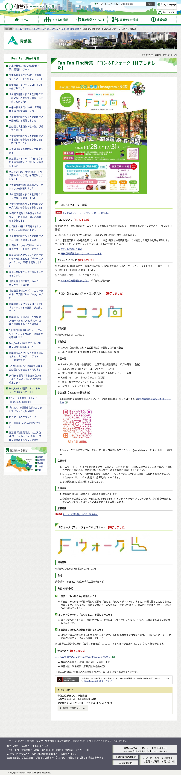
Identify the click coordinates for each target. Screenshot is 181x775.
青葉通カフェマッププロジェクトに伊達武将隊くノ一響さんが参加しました (26, 162)
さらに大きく (147, 8)
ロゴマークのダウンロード (22, 416)
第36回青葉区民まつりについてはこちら (81, 253)
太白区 (40, 466)
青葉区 (40, 456)
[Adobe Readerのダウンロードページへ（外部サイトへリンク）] (68, 678)
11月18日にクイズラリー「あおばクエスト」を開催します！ (25, 247)
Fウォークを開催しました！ (75, 280)
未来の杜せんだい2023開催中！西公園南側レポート (25, 67)
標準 (141, 3)
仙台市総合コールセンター (137, 747)
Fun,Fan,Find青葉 (70, 28)
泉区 (39, 469)
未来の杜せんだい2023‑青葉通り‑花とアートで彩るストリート (26, 76)
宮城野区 (41, 460)
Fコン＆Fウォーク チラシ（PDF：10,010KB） (87, 212)
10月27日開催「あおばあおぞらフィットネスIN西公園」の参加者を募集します (25, 216)
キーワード (101, 12)
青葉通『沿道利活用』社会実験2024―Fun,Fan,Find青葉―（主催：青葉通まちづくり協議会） (25, 435)
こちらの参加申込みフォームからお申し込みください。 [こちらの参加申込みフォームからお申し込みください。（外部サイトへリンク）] (83, 656)
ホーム (18, 28)
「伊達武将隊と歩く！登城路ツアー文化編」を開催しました (26, 237)
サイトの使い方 (16, 740)
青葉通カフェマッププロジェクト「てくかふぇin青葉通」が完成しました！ (26, 307)
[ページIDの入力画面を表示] (109, 12)
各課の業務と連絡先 (126, 756)
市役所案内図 (126, 762)
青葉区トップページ (34, 28)
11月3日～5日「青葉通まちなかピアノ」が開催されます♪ (25, 228)
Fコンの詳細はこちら (71, 249)
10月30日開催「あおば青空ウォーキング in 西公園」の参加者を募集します (25, 379)
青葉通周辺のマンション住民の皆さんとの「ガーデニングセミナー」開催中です (26, 356)
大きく (136, 8)
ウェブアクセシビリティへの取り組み (108, 740)
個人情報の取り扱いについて (71, 740)
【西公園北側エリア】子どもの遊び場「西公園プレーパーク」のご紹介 (26, 294)
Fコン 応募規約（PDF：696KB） (80, 514)
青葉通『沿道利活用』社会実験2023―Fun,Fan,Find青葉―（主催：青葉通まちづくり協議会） (25, 320)
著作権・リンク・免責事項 (40, 740)
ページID (113, 12)
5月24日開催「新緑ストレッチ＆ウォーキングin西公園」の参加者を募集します (26, 333)
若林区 (40, 463)
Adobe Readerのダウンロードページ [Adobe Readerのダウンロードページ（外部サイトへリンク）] (98, 680)
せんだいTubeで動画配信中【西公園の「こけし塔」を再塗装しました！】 (26, 175)
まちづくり (52, 28)
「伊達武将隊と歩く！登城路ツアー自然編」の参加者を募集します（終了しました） (26, 139)
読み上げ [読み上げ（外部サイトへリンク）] (116, 3)
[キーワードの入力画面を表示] (95, 12)
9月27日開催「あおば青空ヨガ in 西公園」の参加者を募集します (26, 367)
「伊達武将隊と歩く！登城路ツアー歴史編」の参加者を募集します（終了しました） (26, 97)
